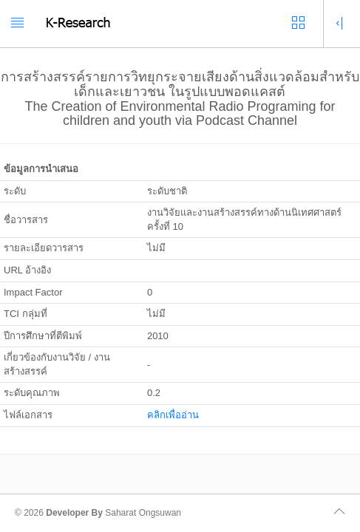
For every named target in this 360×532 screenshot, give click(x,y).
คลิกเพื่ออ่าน (173, 414)
